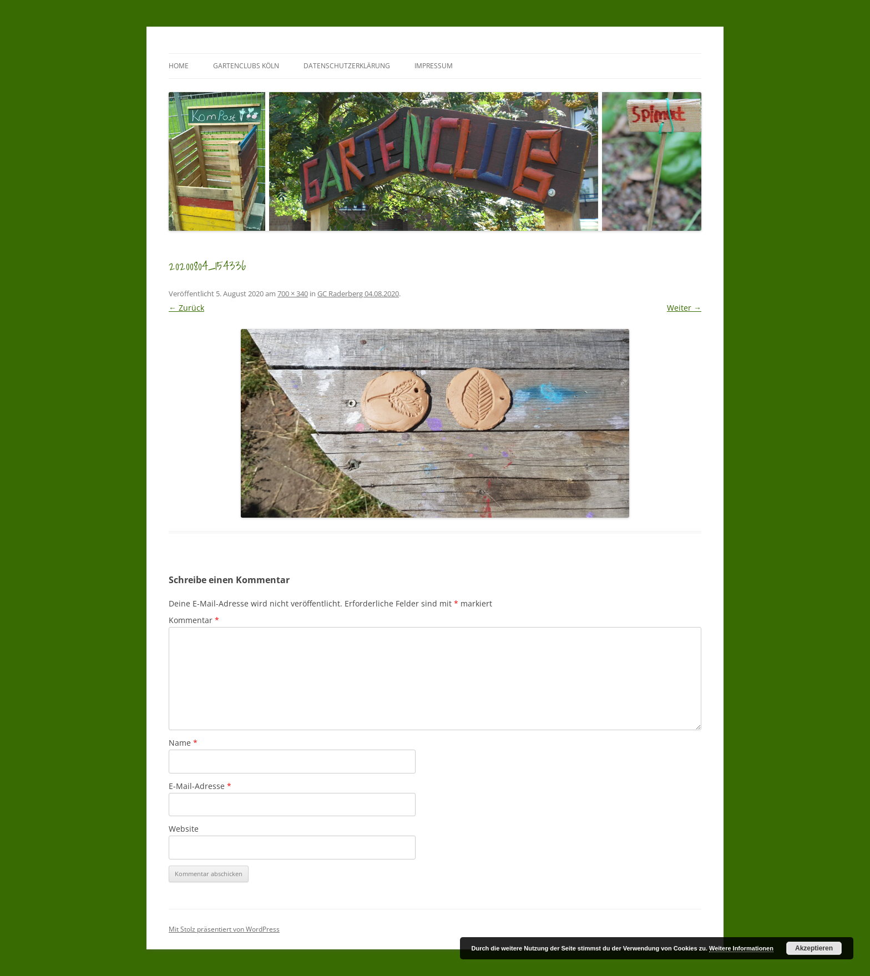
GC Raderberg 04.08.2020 (358, 294)
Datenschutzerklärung (347, 65)
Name (183, 742)
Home (179, 65)
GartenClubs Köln (246, 65)
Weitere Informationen (741, 948)
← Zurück (186, 307)
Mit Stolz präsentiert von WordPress (224, 929)
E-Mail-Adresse (200, 786)
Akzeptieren (814, 948)
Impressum (433, 65)
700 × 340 (292, 294)
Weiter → (684, 307)
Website (184, 828)
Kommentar (194, 620)
